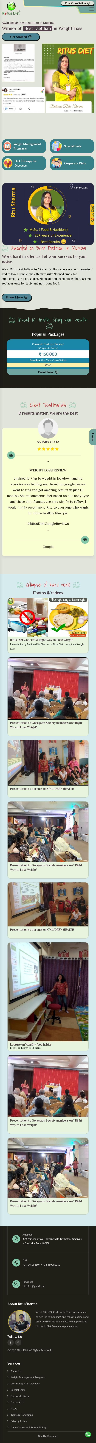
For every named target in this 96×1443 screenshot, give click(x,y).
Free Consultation (75, 3)
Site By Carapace (48, 1436)
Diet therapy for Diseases (25, 1383)
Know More (14, 297)
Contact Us (17, 1402)
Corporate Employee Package (48, 344)
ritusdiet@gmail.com (34, 1286)
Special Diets (18, 1389)
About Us (16, 1371)
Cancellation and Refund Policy (28, 1427)
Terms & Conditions (22, 1414)
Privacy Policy (19, 1421)
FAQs (14, 1408)
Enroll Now (46, 372)
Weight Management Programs (28, 1377)
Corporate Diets (20, 1396)
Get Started (18, 36)
